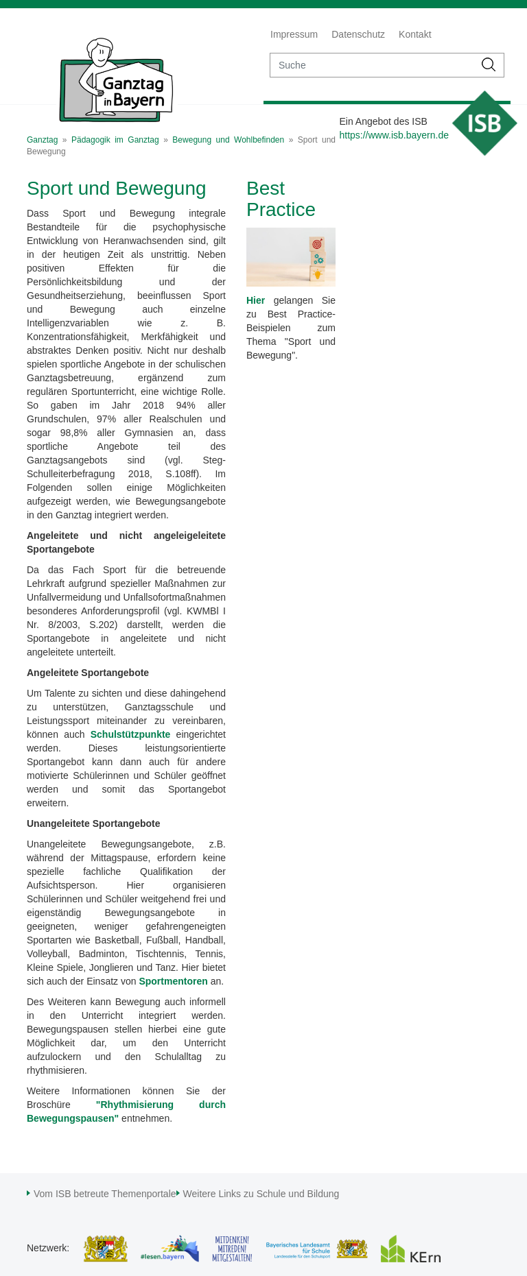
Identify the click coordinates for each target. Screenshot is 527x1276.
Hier (255, 300)
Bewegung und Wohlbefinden (228, 140)
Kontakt (415, 34)
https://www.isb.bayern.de (394, 135)
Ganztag (42, 140)
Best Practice (281, 199)
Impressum (294, 34)
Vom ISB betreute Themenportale (105, 1193)
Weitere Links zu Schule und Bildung (261, 1193)
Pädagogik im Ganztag (115, 140)
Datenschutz (358, 34)
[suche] (372, 65)
